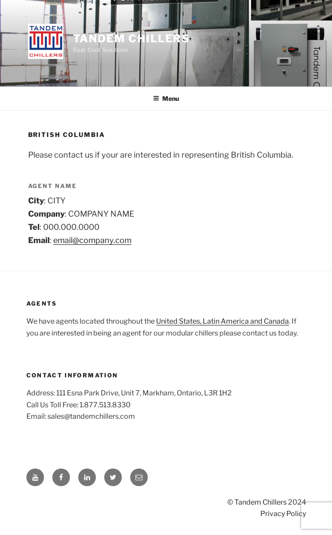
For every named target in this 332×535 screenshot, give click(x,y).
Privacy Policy (283, 513)
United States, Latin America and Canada (222, 321)
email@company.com (92, 240)
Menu (166, 98)
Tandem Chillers (131, 38)
